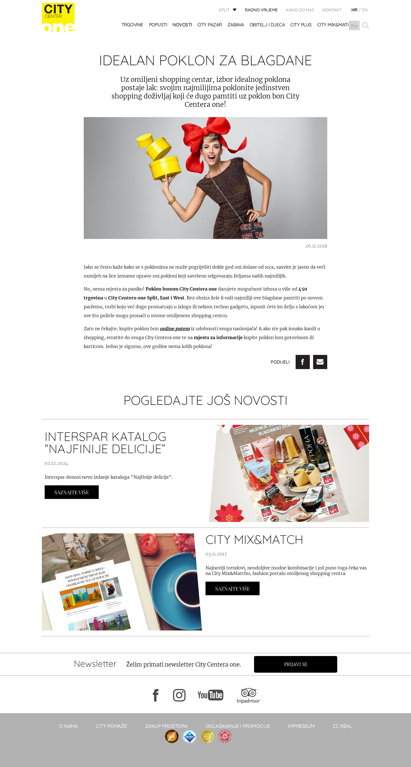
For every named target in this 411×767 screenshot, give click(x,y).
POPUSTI (158, 25)
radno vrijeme (261, 9)
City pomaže (111, 726)
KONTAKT (332, 9)
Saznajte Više (71, 492)
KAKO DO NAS (300, 9)
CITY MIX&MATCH (254, 539)
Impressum (301, 726)
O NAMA (68, 726)
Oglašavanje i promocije (238, 726)
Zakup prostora (166, 726)
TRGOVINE (132, 25)
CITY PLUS (301, 25)
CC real (342, 726)
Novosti (182, 25)
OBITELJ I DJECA (267, 25)
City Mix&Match (335, 25)
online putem (175, 328)
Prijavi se (296, 664)
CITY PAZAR (209, 25)
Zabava (235, 25)
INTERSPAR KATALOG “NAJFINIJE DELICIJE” (105, 442)
